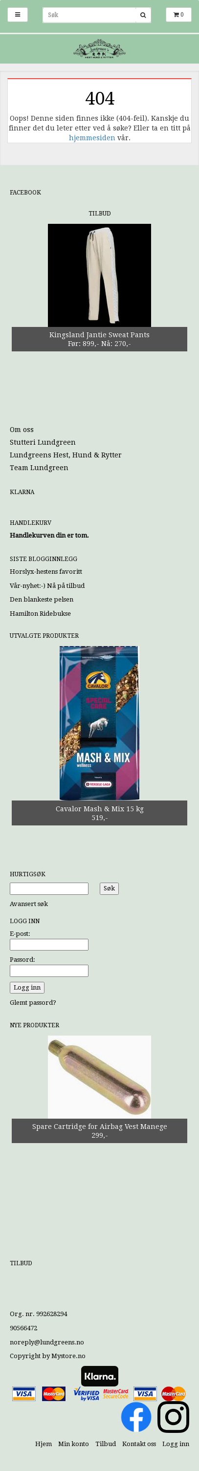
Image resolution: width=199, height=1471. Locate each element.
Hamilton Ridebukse (40, 613)
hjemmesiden (92, 138)
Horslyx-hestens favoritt (46, 571)
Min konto (73, 1444)
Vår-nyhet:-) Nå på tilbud (47, 585)
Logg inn (175, 1444)
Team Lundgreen (39, 468)
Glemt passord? (33, 1002)
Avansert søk (29, 904)
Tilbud (105, 1444)
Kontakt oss (139, 1444)
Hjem (43, 1444)
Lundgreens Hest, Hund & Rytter (66, 455)
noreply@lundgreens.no (47, 1342)
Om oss (22, 429)
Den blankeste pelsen (41, 599)
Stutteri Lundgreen (43, 442)
